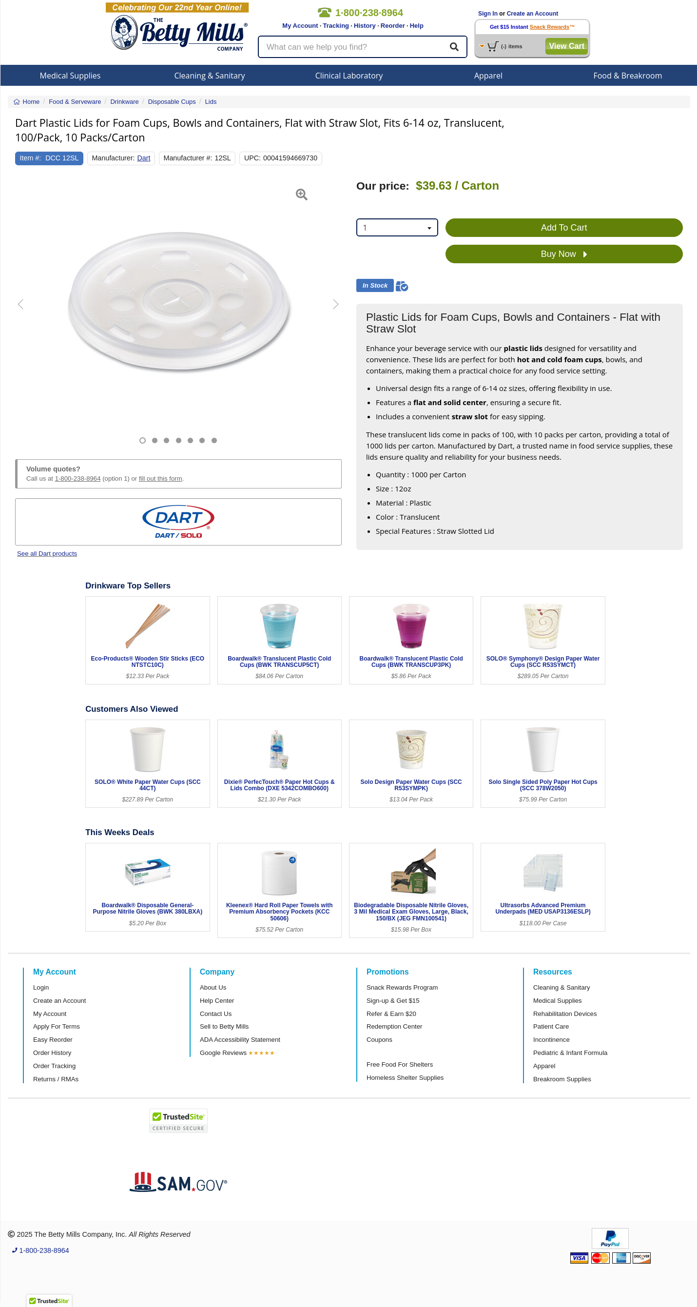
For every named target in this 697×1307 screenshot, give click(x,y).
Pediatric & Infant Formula (570, 1052)
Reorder (393, 25)
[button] (26, 312)
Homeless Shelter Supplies (405, 1077)
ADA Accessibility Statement (240, 1039)
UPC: (252, 158)
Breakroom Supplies (562, 1079)
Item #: (30, 158)
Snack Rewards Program (402, 987)
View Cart (566, 46)
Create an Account (533, 13)
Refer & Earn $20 (391, 1013)
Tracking (336, 25)
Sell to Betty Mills (224, 1026)
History (365, 25)
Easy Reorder (53, 1039)
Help (417, 25)
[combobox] (397, 227)
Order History (52, 1052)
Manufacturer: (113, 158)
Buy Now (564, 254)
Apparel (488, 75)
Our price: (382, 186)
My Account (300, 25)
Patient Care (551, 1026)
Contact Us (216, 1013)
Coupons (379, 1039)
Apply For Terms (56, 1026)
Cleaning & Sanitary (209, 75)
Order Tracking (54, 1066)
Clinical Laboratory (349, 75)
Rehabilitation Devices (565, 1013)
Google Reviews (223, 1052)
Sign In (488, 13)
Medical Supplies (70, 75)
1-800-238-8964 (78, 478)
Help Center (217, 1000)
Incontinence (551, 1039)
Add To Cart (564, 228)
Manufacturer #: (188, 158)
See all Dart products (47, 553)
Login (41, 987)
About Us (213, 987)
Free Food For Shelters (400, 1064)
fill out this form (160, 478)
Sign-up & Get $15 (393, 1000)
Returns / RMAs (55, 1079)
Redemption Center (394, 1026)
